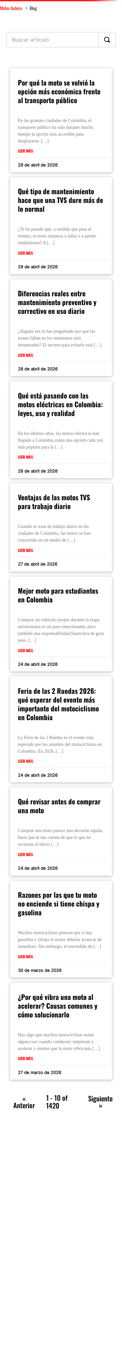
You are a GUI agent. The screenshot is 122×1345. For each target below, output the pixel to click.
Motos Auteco (11, 8)
